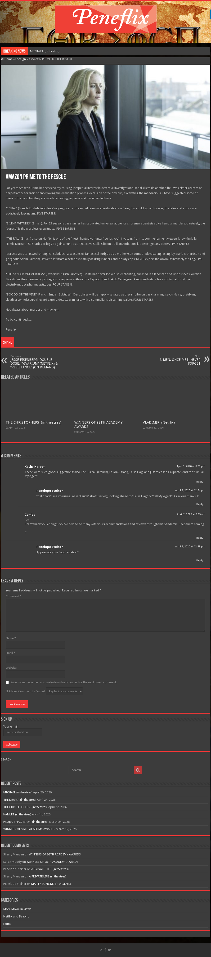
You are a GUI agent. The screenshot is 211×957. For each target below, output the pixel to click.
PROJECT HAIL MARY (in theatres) (25, 821)
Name (11, 638)
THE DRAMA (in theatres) (19, 799)
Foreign (20, 59)
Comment (13, 596)
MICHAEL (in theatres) (44, 51)
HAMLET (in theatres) (17, 814)
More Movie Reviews (17, 909)
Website (11, 667)
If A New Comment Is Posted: (44, 691)
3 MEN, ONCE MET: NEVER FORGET (176, 360)
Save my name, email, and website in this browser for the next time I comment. (63, 682)
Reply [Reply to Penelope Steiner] (199, 504)
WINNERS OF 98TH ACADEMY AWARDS (29, 829)
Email (10, 653)
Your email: (10, 726)
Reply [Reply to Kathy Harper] (199, 481)
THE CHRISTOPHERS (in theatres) (33, 422)
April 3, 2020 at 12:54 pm (190, 490)
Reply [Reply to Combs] (199, 537)
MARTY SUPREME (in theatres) (51, 883)
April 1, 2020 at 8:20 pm (191, 466)
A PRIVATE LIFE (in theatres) (50, 869)
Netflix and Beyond (16, 916)
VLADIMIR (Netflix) (159, 422)
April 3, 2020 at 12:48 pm (190, 546)
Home (7, 59)
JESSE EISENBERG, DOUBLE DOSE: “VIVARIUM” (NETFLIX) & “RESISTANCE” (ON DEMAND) (34, 362)
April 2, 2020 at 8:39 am (191, 514)
